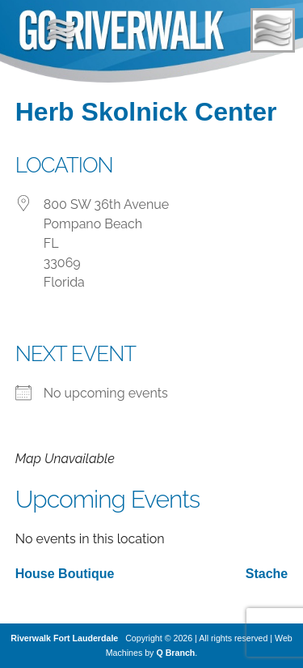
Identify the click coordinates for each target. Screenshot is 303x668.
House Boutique (65, 574)
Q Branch (175, 652)
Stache (267, 574)
